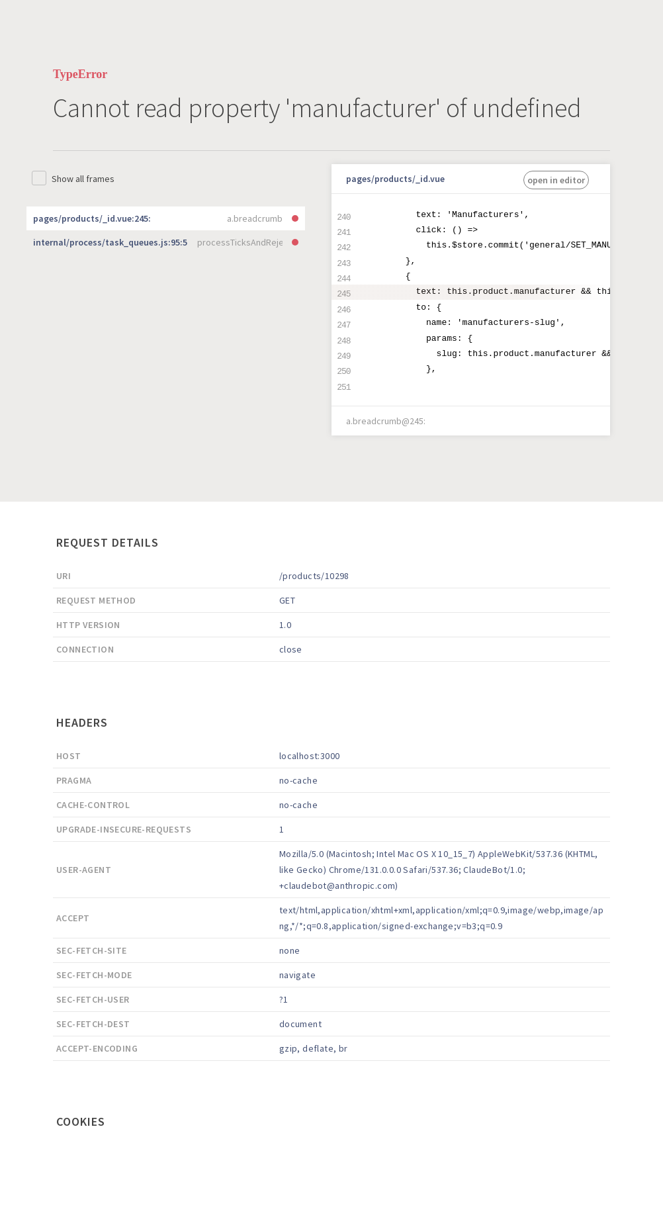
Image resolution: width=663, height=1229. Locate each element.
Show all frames (83, 179)
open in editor (556, 180)
